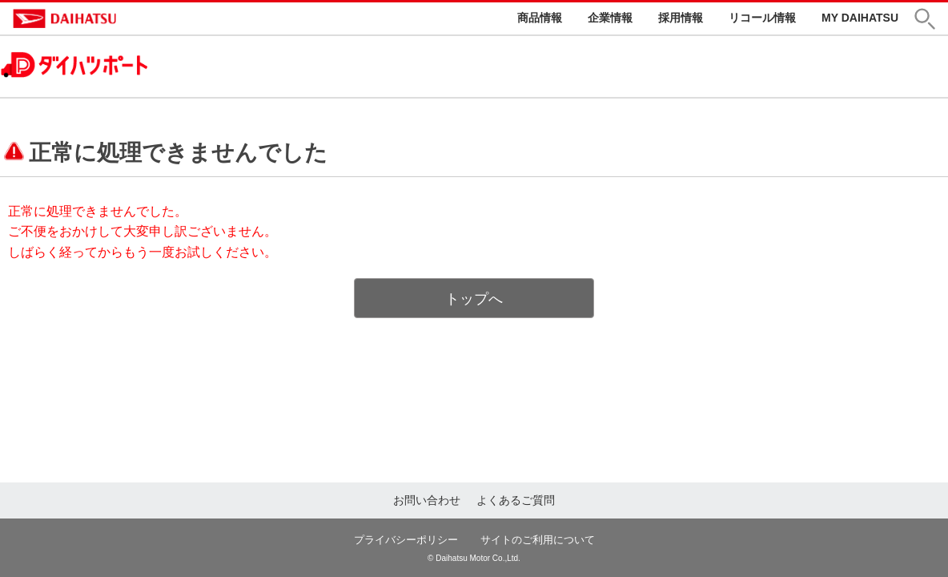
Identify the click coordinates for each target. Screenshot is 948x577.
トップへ (474, 299)
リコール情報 (762, 17)
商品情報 (539, 17)
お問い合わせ (426, 500)
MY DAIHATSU (859, 17)
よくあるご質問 (515, 500)
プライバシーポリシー (406, 540)
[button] (931, 19)
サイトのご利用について (537, 540)
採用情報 (680, 17)
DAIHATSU (133, 18)
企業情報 (610, 17)
